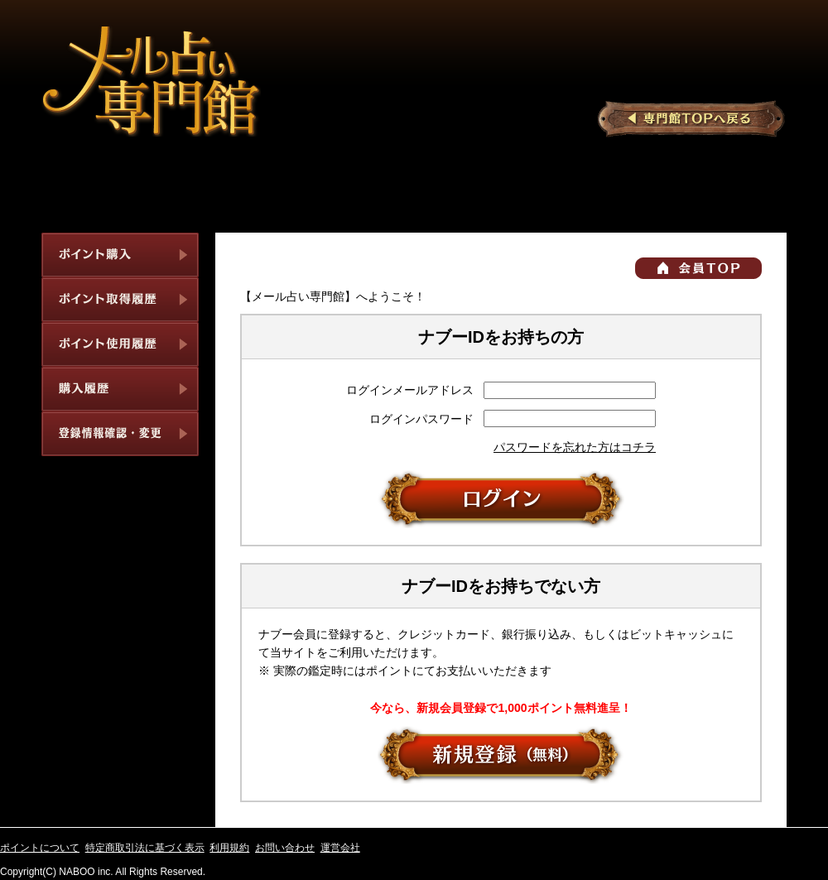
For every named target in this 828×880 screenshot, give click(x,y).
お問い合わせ (285, 848)
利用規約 (229, 848)
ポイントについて (39, 848)
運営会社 (340, 848)
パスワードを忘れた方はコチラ (574, 447)
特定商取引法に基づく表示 (145, 848)
